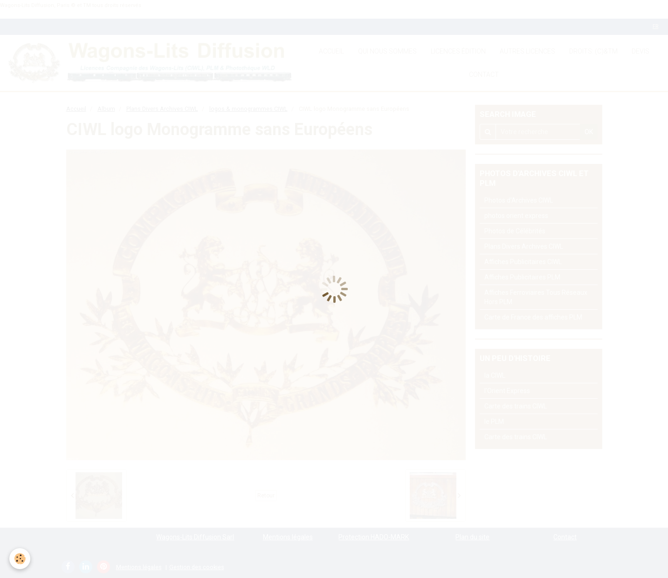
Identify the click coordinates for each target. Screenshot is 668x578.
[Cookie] (19, 558)
